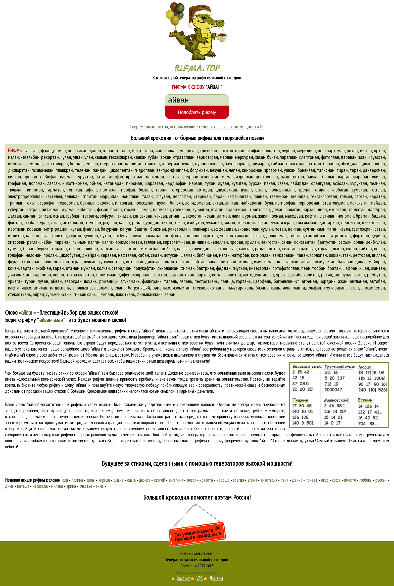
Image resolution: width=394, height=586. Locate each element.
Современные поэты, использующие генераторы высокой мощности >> (197, 126)
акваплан (291, 287)
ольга (131, 480)
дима (9, 486)
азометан (181, 287)
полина (77, 480)
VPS (199, 578)
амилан (40, 287)
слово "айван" (365, 349)
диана (118, 480)
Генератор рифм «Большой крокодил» (197, 560)
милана (57, 486)
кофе (336, 480)
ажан (343, 281)
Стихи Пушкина (210, 572)
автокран (73, 281)
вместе (350, 480)
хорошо (223, 480)
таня (284, 480)
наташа (23, 486)
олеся (191, 480)
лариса (144, 480)
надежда (40, 486)
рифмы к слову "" (134, 331)
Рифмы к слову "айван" (197, 553)
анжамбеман (373, 287)
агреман (309, 281)
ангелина (176, 480)
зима (100, 486)
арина (71, 486)
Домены (216, 578)
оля (65, 480)
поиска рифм (16, 440)
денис (297, 480)
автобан (377, 281)
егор (324, 480)
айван (56, 281)
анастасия (269, 480)
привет (311, 480)
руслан (380, 480)
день (90, 480)
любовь (366, 480)
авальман (103, 287)
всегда (238, 480)
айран (38, 294)
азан (354, 287)
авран (169, 294)
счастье (85, 486)
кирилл (104, 480)
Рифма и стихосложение (188, 572)
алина (252, 480)
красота (206, 480)
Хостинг (183, 578)
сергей (159, 480)
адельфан (312, 287)
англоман (358, 281)
